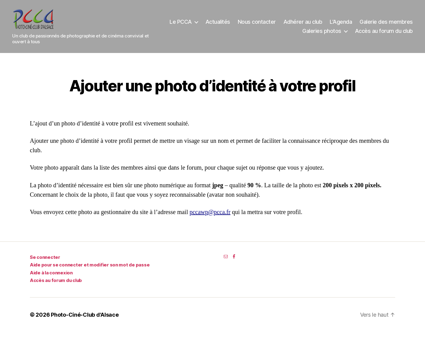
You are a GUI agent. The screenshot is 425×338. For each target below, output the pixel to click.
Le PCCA (241, 25)
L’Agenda (402, 25)
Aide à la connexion (51, 279)
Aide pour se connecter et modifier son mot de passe (89, 271)
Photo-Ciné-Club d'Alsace (85, 321)
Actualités (278, 25)
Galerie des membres (268, 34)
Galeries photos (321, 34)
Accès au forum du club (384, 34)
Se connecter (45, 263)
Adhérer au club (363, 25)
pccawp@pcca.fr (209, 218)
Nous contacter (317, 25)
